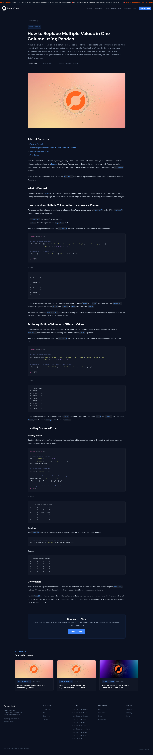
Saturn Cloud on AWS (78, 726)
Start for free (145, 8)
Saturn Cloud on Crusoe (79, 716)
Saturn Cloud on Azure (79, 732)
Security (129, 713)
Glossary (101, 713)
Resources (98, 8)
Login (135, 8)
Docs (107, 8)
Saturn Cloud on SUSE (78, 719)
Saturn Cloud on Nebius (79, 713)
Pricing (45, 719)
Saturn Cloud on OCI (78, 739)
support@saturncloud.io (12, 719)
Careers (129, 710)
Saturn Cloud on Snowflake (80, 729)
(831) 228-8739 (9, 721)
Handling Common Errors (39, 151)
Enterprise (127, 8)
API (44, 713)
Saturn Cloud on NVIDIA (79, 722)
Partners (88, 8)
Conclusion (34, 155)
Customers (102, 719)
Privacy (147, 749)
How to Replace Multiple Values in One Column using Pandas (53, 148)
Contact (129, 716)
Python (47, 193)
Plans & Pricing (116, 8)
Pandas (54, 164)
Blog (99, 710)
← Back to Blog (33, 21)
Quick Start (47, 710)
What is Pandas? (36, 144)
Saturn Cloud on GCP (78, 735)
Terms (141, 749)
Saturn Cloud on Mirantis (79, 710)
